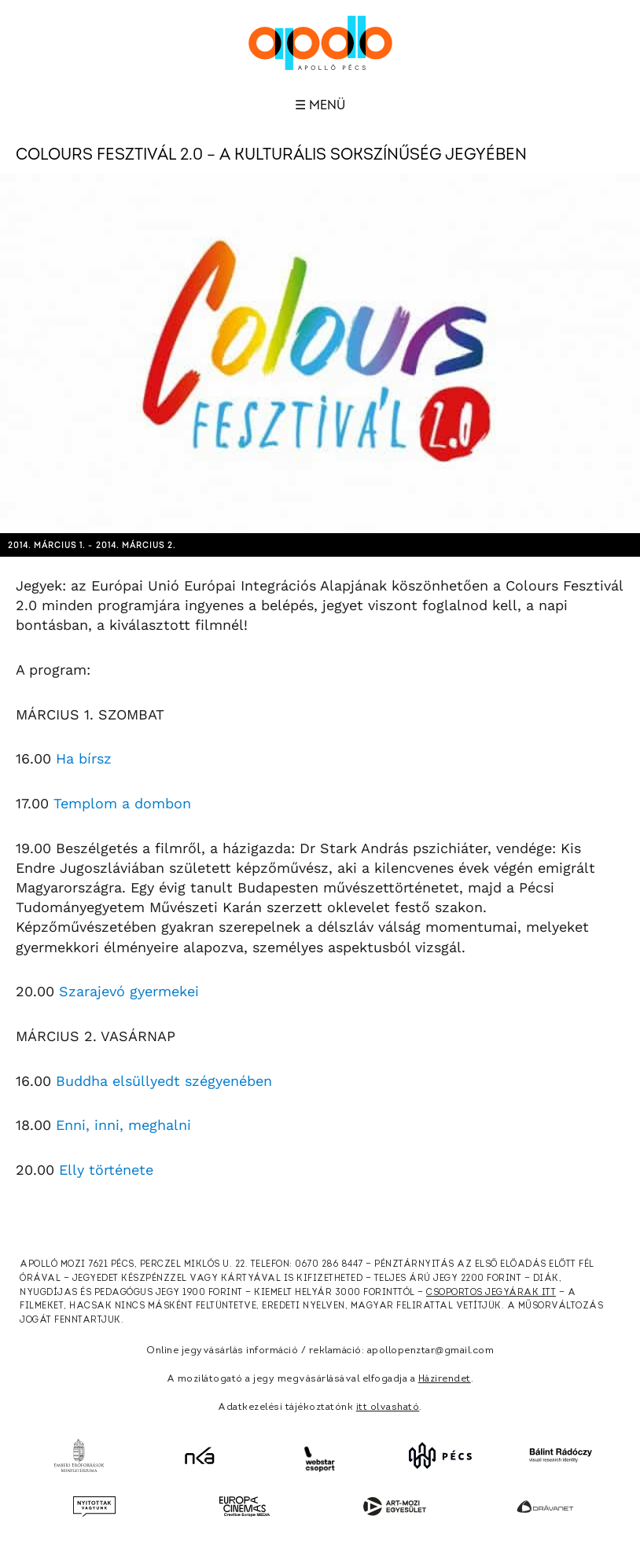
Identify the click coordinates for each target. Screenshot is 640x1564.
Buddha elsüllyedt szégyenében (164, 1081)
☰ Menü (320, 105)
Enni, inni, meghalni (123, 1125)
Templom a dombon (122, 803)
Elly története (106, 1169)
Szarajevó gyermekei (129, 991)
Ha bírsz (84, 758)
